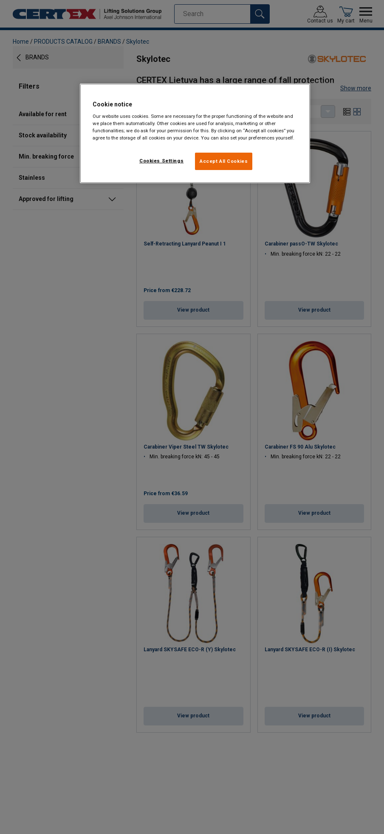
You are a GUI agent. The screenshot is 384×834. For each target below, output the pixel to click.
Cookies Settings (161, 161)
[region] (195, 134)
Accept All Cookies (224, 161)
